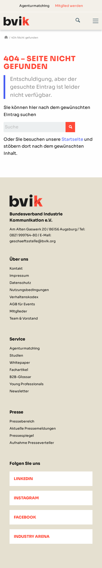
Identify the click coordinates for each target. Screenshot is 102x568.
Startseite (72, 139)
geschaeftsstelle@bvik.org (33, 241)
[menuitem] (34, 6)
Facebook (25, 517)
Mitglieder (18, 311)
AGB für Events (22, 304)
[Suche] (81, 21)
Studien (16, 355)
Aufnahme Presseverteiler (32, 443)
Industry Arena (32, 536)
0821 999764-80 (23, 235)
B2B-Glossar (20, 377)
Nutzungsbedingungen (29, 290)
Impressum (19, 275)
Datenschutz (20, 283)
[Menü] (92, 24)
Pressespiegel (22, 435)
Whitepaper (20, 362)
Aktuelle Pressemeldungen (33, 428)
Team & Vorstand (24, 318)
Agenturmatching (34, 6)
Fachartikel (19, 370)
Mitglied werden (69, 6)
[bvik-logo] (41, 20)
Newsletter (19, 391)
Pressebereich (22, 421)
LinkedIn (23, 478)
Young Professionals (27, 384)
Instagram (26, 497)
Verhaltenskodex (24, 297)
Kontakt (16, 268)
